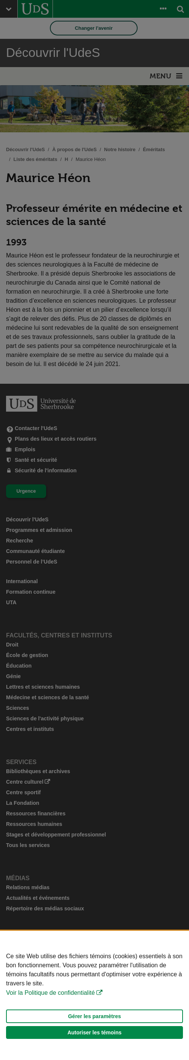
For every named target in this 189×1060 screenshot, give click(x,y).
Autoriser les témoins (94, 1032)
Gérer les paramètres (94, 1016)
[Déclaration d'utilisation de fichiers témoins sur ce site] (94, 995)
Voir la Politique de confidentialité (50, 993)
